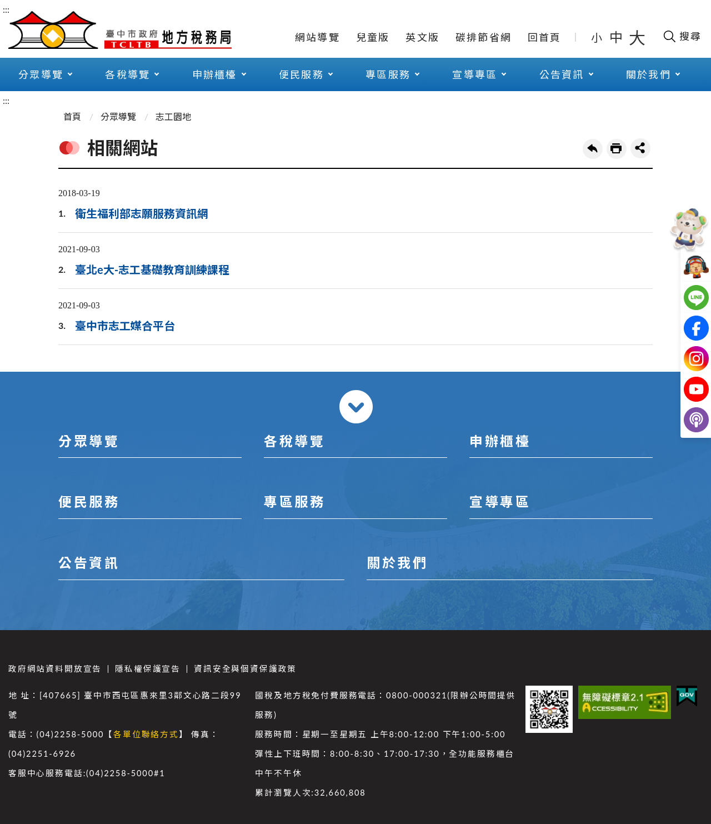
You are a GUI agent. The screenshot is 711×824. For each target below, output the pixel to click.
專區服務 (387, 74)
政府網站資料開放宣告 (55, 668)
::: (6, 9)
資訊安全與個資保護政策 (245, 668)
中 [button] (617, 37)
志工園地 (173, 116)
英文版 (422, 37)
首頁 (72, 116)
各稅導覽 (127, 74)
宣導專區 (474, 74)
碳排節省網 (483, 37)
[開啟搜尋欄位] (682, 36)
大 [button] (637, 37)
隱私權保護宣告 (148, 668)
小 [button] (597, 37)
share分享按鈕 (640, 148)
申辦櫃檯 (214, 74)
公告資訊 (561, 74)
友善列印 (617, 149)
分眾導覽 (40, 74)
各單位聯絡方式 (146, 734)
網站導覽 (317, 37)
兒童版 (373, 37)
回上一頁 (593, 149)
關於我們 (648, 74)
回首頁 (545, 37)
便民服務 (301, 74)
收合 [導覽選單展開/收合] (356, 406)
